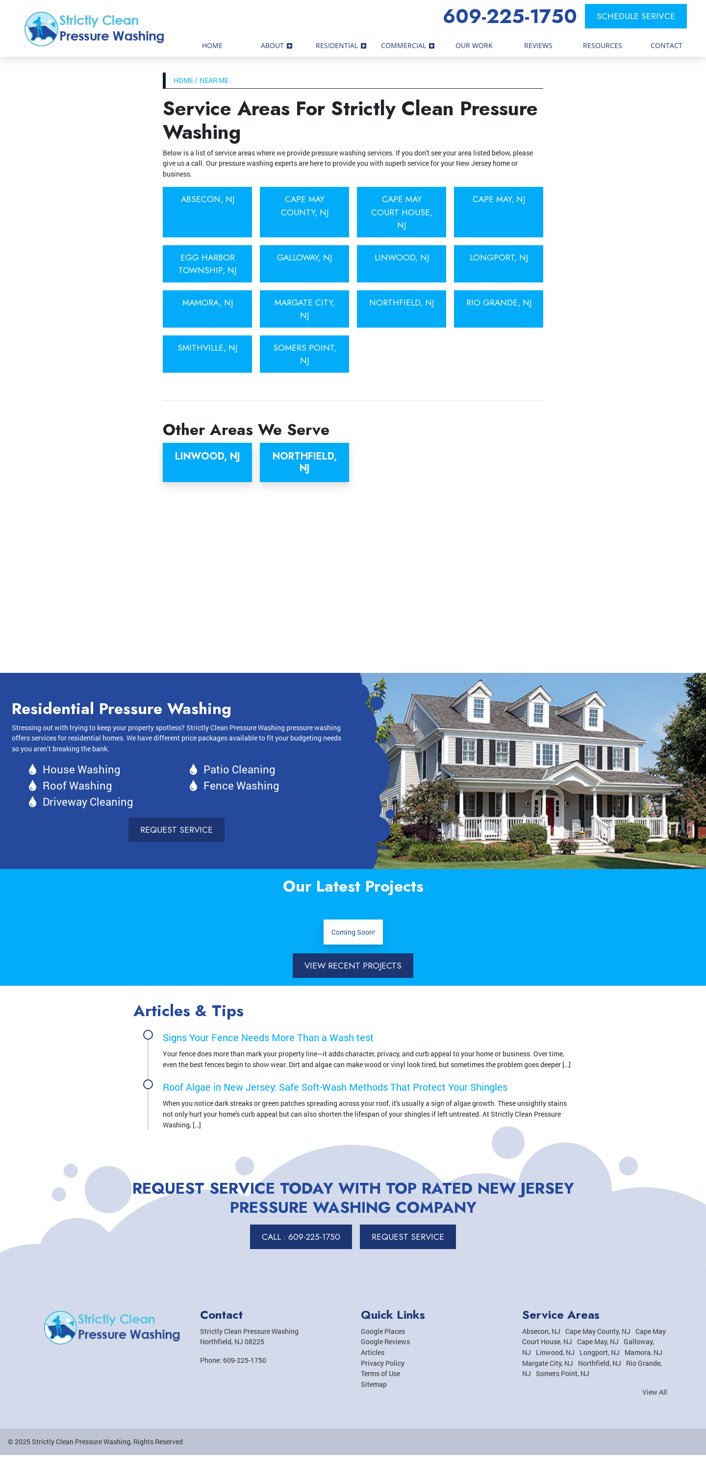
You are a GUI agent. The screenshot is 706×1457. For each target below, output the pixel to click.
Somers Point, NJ (304, 355)
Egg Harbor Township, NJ (207, 264)
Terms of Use (380, 1375)
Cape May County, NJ (304, 205)
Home (183, 80)
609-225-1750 (510, 16)
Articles (372, 1354)
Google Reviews (385, 1343)
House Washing (82, 771)
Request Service (176, 831)
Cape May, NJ (499, 199)
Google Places (383, 1333)
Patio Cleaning (239, 771)
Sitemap (374, 1386)
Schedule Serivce (636, 16)
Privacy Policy (382, 1365)
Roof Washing (77, 787)
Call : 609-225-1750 (301, 1238)
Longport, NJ (498, 258)
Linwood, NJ (401, 258)
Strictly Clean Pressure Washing (81, 1443)
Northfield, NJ (401, 303)
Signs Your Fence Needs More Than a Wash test (268, 1039)
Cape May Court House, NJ (401, 212)
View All (654, 1394)
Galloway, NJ (305, 258)
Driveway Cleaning (88, 803)
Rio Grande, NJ (499, 309)
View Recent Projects (353, 967)
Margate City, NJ (304, 309)
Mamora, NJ (207, 303)
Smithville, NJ (207, 348)
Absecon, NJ (207, 199)
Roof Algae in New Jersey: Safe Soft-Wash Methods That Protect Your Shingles (335, 1088)
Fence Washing (241, 787)
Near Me (214, 80)
